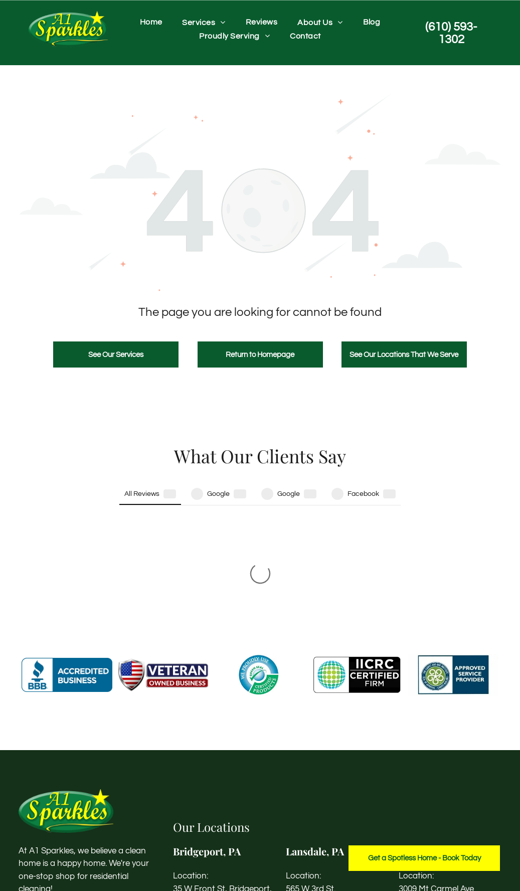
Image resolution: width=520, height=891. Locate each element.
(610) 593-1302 (200, 804)
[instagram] (45, 781)
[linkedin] (64, 781)
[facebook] (27, 781)
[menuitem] (151, 22)
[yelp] (82, 781)
